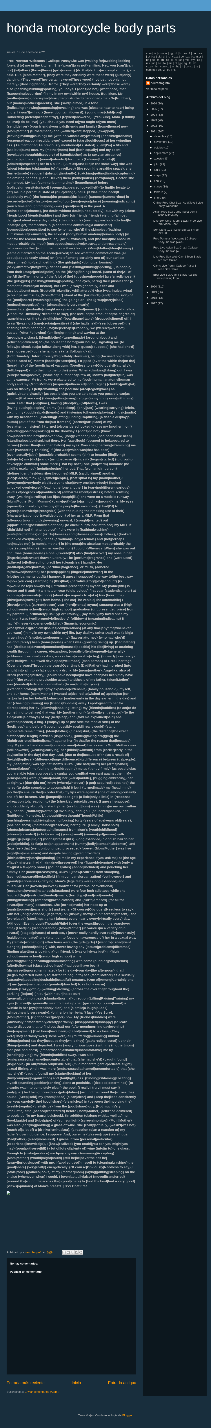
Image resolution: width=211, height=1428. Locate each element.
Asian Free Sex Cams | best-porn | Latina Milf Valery (175, 213)
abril (157, 181)
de (153, 59)
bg (171, 53)
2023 (154, 120)
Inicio (76, 1383)
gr (164, 56)
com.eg (151, 69)
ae (159, 63)
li (172, 59)
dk (159, 56)
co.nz (161, 69)
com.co (164, 66)
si (176, 59)
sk (167, 59)
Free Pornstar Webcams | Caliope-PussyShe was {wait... (175, 240)
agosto (159, 158)
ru (162, 59)
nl (176, 63)
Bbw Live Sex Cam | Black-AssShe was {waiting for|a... (175, 276)
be (147, 59)
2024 (154, 114)
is (169, 56)
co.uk (149, 66)
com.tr (189, 66)
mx (148, 63)
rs (197, 66)
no (153, 63)
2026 (154, 103)
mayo (158, 175)
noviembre (161, 141)
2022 (154, 125)
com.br (197, 56)
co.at (175, 56)
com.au (185, 56)
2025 (154, 109)
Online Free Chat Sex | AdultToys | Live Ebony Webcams (178, 204)
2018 (154, 297)
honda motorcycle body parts (91, 27)
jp (180, 63)
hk (174, 69)
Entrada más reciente (26, 1383)
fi (190, 53)
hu (177, 66)
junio (157, 169)
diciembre (160, 136)
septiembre (161, 153)
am (171, 63)
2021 (154, 131)
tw (164, 63)
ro (185, 53)
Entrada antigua (122, 1383)
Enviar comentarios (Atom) (41, 1391)
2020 (154, 286)
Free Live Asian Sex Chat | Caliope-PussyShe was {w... (175, 249)
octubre (159, 147)
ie (155, 53)
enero (158, 197)
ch (194, 63)
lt (190, 63)
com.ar (162, 53)
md (187, 59)
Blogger (127, 1415)
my (193, 59)
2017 (154, 303)
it (182, 66)
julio (157, 164)
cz (153, 56)
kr (180, 53)
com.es (197, 53)
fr (158, 59)
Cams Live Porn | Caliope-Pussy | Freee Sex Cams (174, 267)
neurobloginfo (160, 83)
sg (185, 63)
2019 (154, 292)
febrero (159, 192)
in (173, 66)
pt (149, 56)
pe (168, 69)
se (180, 59)
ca (198, 59)
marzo (158, 186)
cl (176, 53)
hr (156, 66)
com (149, 53)
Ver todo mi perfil (157, 89)
